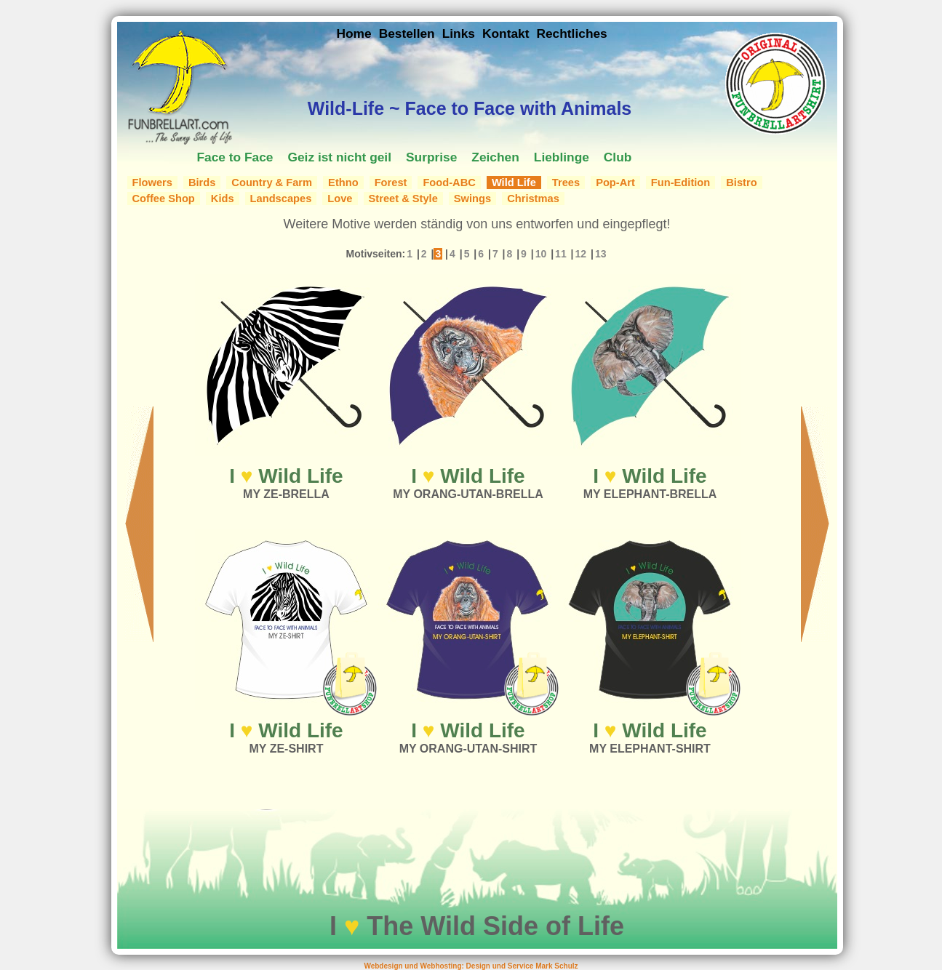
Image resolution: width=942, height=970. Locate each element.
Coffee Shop (163, 198)
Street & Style (403, 198)
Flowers (152, 182)
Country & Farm (271, 182)
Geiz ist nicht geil (339, 157)
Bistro (741, 182)
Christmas (533, 198)
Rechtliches (571, 33)
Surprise (431, 157)
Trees (566, 182)
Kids (222, 198)
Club (618, 157)
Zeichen (495, 157)
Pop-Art (615, 182)
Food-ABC (449, 182)
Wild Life (514, 182)
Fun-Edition (680, 182)
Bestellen (407, 33)
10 (541, 254)
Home (354, 33)
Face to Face (235, 157)
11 (561, 254)
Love (339, 198)
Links (458, 33)
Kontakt (506, 33)
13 (601, 254)
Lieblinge (561, 157)
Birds (201, 182)
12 (580, 254)
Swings (472, 198)
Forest (391, 182)
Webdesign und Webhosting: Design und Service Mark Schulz (471, 966)
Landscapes (281, 198)
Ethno (343, 182)
